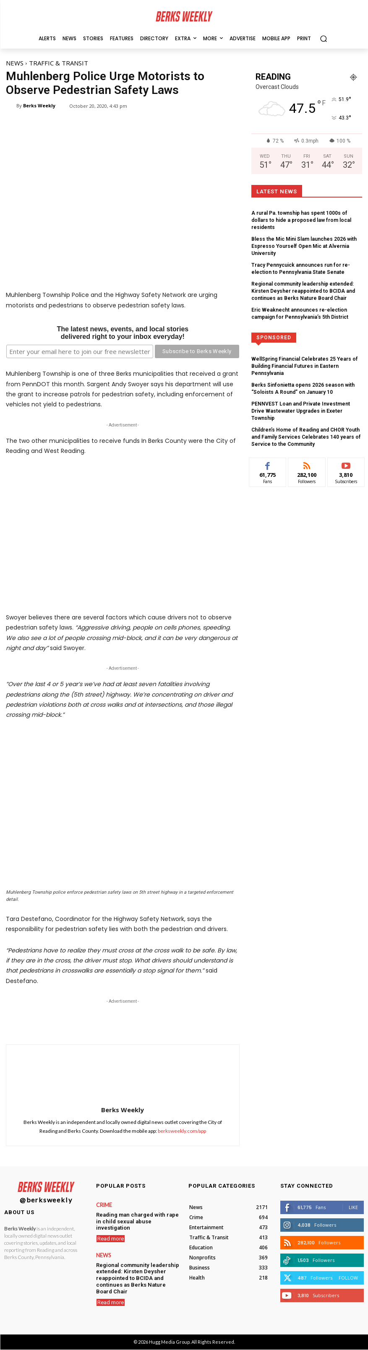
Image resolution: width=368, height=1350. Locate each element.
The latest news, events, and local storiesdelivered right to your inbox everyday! (122, 332)
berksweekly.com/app (182, 1131)
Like (353, 1207)
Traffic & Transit (58, 63)
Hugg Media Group (169, 1342)
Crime (103, 1205)
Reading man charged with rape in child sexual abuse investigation (135, 1217)
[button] (323, 38)
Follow (348, 1278)
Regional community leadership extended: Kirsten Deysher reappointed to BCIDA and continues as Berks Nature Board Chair (305, 273)
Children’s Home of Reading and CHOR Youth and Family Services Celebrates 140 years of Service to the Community (305, 399)
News (14, 63)
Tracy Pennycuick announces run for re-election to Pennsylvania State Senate (306, 252)
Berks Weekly (39, 105)
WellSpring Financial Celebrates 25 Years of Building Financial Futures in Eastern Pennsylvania (306, 343)
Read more (110, 1231)
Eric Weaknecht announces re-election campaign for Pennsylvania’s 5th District (304, 294)
